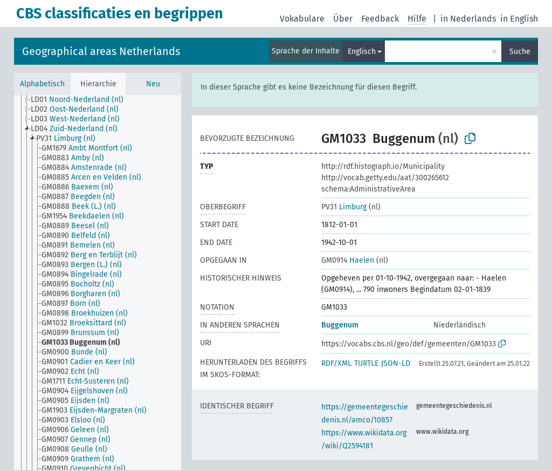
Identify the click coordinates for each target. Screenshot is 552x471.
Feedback (380, 18)
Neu (153, 83)
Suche (519, 51)
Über (343, 18)
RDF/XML (336, 363)
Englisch (362, 51)
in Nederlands (468, 18)
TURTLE (366, 363)
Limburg (344, 206)
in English (519, 18)
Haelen (347, 260)
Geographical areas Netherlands (101, 51)
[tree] (97, 282)
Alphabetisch (42, 83)
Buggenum (339, 325)
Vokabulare (302, 18)
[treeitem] (81, 100)
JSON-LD (395, 363)
